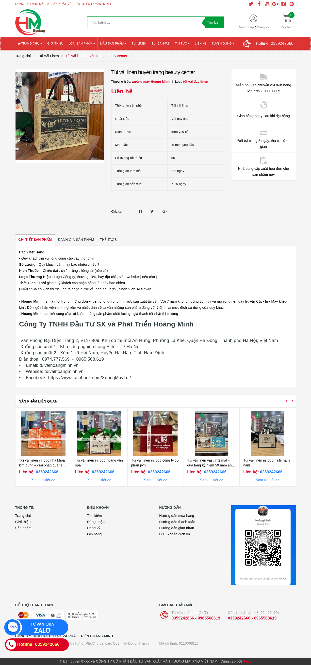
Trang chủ (30, 43)
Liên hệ (200, 43)
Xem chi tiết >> (43, 480)
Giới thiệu (55, 43)
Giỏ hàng (94, 534)
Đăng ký (263, 27)
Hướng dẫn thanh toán (177, 522)
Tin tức (182, 43)
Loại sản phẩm (82, 43)
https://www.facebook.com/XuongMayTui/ (89, 377)
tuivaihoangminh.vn (63, 371)
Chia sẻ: (117, 211)
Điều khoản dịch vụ (174, 534)
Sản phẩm (23, 528)
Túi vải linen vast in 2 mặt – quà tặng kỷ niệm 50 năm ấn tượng (209, 465)
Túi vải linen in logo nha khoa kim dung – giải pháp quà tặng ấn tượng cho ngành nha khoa (42, 465)
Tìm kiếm (94, 516)
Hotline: (274, 43)
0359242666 (46, 472)
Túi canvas (161, 43)
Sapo (247, 661)
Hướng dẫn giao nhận (176, 528)
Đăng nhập (246, 27)
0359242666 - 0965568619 (196, 618)
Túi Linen (138, 43)
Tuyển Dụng (223, 43)
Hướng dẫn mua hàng (176, 516)
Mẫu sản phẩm (113, 43)
